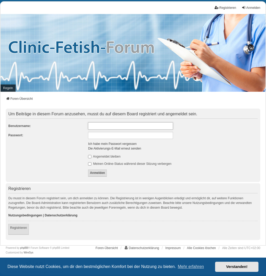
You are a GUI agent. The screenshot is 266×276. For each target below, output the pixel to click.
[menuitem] (8, 88)
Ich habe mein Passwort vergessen (112, 144)
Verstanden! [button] (237, 267)
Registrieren (18, 228)
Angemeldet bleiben (104, 156)
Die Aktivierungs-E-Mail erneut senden (114, 148)
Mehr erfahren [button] (191, 266)
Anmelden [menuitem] (251, 8)
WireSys (28, 252)
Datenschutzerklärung (61, 215)
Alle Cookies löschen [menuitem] (201, 248)
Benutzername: (19, 126)
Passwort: (15, 135)
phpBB (24, 247)
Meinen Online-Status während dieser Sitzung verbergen (129, 164)
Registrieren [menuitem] (225, 8)
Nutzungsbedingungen (25, 215)
